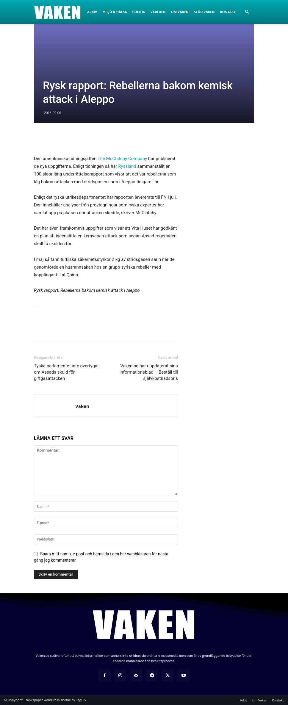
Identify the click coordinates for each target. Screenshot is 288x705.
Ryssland (127, 166)
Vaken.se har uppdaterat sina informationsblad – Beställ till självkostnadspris (149, 372)
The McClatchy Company (122, 158)
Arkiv (92, 12)
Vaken (82, 406)
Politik (138, 12)
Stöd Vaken (204, 12)
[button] (247, 12)
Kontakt (228, 12)
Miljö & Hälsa (114, 12)
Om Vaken (180, 12)
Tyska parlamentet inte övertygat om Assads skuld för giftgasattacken (66, 372)
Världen (157, 12)
